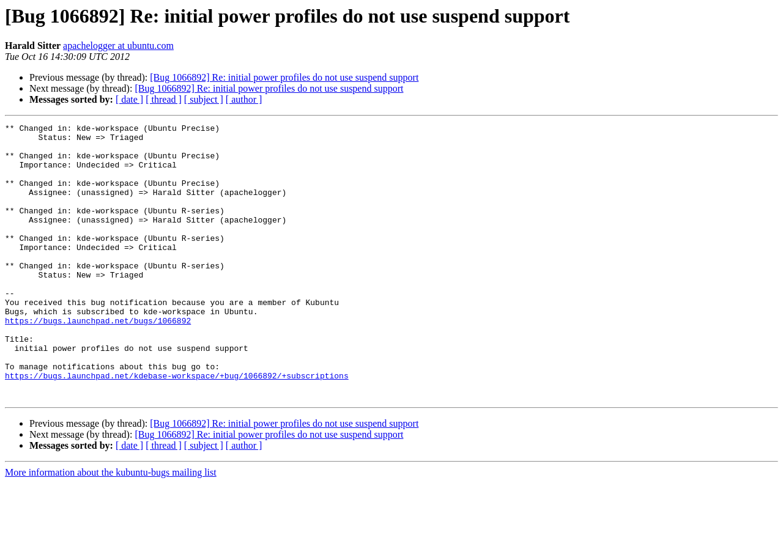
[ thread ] (164, 99)
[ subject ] (203, 99)
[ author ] (244, 99)
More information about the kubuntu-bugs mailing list (111, 527)
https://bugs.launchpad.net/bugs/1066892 (98, 360)
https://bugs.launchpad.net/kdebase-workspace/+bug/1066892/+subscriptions (177, 426)
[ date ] (129, 99)
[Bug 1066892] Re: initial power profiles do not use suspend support (284, 77)
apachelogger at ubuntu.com (118, 45)
